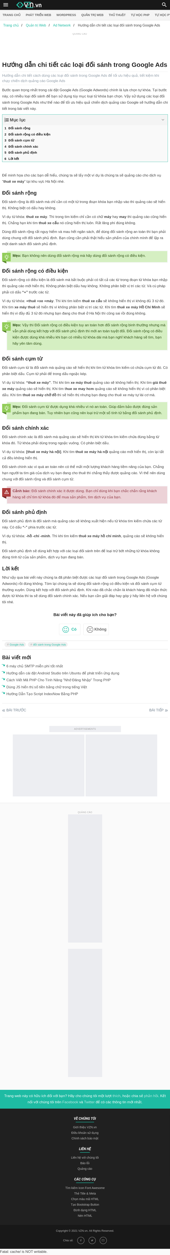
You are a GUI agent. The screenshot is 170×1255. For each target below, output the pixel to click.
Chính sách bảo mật (84, 1138)
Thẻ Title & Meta (85, 1193)
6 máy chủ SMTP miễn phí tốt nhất (34, 666)
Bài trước (16, 710)
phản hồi (151, 1096)
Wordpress (66, 15)
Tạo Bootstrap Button (85, 1204)
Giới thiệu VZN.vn (85, 1127)
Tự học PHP (140, 15)
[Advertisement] (79, 45)
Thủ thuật (117, 15)
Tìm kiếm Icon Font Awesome (85, 1188)
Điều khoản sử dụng (84, 1132)
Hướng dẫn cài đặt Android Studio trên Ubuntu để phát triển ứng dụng (62, 673)
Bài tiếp (156, 710)
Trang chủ (11, 15)
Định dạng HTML (85, 1210)
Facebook (70, 1102)
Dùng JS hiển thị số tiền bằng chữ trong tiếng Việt (46, 687)
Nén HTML (85, 1215)
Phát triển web (38, 15)
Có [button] (74, 629)
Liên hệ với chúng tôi (85, 1157)
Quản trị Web (92, 15)
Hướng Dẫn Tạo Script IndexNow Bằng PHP (42, 694)
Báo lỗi (84, 1163)
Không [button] (100, 629)
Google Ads (17, 644)
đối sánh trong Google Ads (49, 644)
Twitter (89, 1102)
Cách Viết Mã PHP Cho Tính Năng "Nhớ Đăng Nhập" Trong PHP (58, 680)
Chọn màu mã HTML (85, 1199)
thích (117, 1096)
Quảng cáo (85, 1168)
